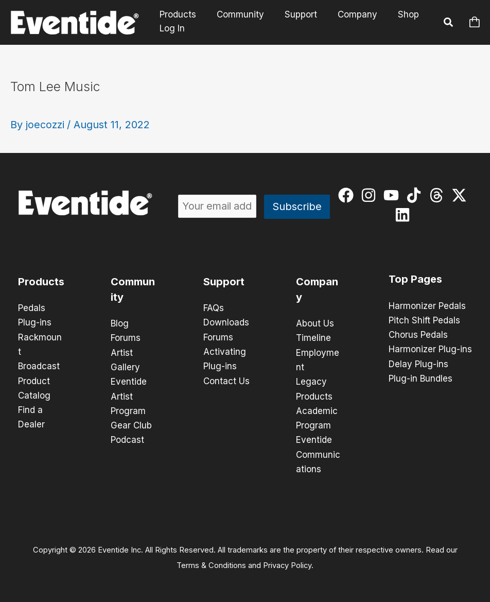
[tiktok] (416, 195)
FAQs (213, 308)
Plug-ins (34, 322)
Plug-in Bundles (420, 378)
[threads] (439, 195)
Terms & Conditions (211, 564)
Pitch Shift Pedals (424, 320)
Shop (394, 14)
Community (235, 14)
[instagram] (371, 195)
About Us (315, 323)
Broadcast (39, 365)
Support (293, 14)
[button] (449, 24)
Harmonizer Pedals (427, 306)
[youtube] (393, 195)
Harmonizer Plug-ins (430, 349)
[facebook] (348, 195)
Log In (172, 28)
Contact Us (226, 380)
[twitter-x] (461, 195)
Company (346, 14)
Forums (126, 338)
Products (176, 14)
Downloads (226, 322)
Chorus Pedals (418, 335)
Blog (120, 323)
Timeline (313, 338)
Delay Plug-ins (418, 363)
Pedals (31, 308)
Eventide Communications (318, 453)
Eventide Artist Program (129, 395)
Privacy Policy (287, 564)
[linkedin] (405, 214)
